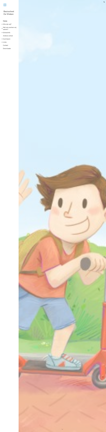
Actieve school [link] (8, 36)
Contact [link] (5, 45)
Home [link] (5, 21)
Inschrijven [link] (6, 39)
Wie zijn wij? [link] (7, 24)
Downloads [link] (7, 49)
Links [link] (5, 42)
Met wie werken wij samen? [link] (9, 28)
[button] (104, 2)
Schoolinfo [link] (6, 33)
